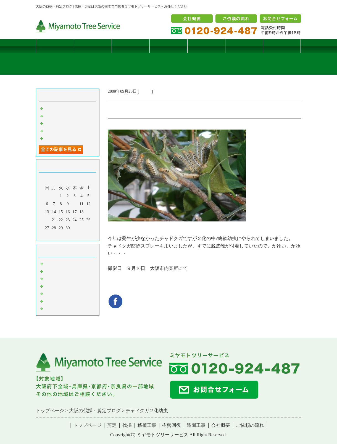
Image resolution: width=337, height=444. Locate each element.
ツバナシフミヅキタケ (65, 138)
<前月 (57, 235)
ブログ (282, 46)
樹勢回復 (206, 46)
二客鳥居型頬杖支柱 (62, 123)
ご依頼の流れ (250, 425)
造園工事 (244, 46)
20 (47, 220)
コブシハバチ (56, 115)
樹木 (48, 286)
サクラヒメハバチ (60, 108)
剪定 (93, 46)
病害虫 (145, 91)
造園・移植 (54, 301)
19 (88, 212)
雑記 (48, 278)
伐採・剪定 (54, 263)
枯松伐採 (52, 130)
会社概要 (220, 425)
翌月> (78, 235)
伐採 (130, 46)
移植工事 (168, 46)
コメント (52, 308)
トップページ (55, 46)
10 (75, 204)
